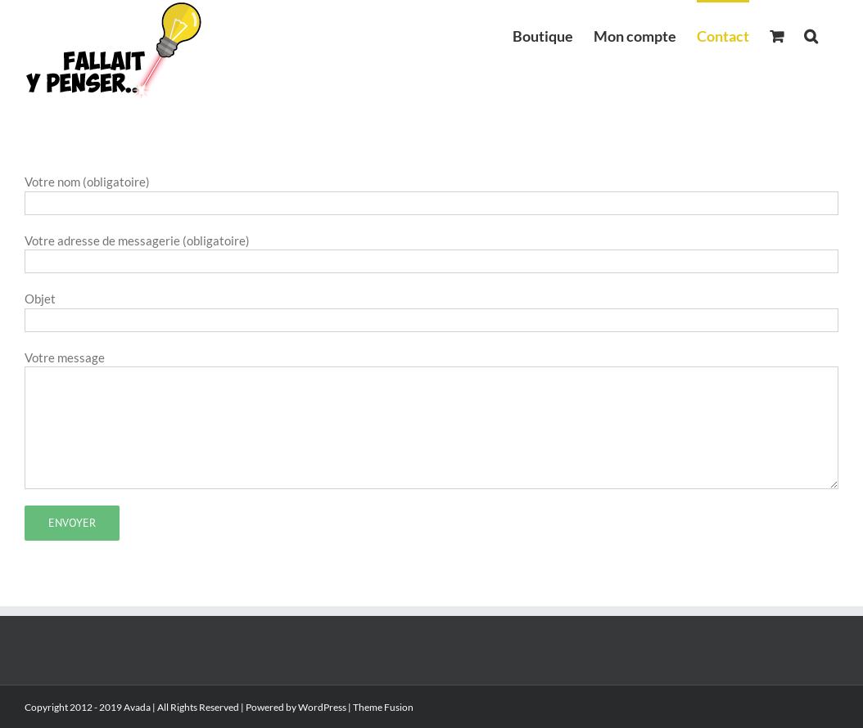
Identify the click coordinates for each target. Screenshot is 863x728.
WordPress (322, 707)
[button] (811, 34)
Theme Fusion (383, 707)
